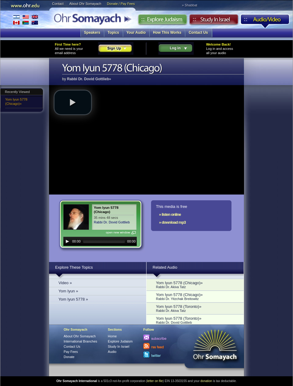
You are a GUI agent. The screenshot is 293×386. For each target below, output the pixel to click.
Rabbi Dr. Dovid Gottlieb (112, 222)
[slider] (104, 241)
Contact (58, 3)
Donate (69, 357)
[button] (73, 102)
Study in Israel (213, 21)
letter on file (155, 381)
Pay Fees (71, 351)
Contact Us (198, 32)
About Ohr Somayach (85, 3)
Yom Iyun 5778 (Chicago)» (16, 101)
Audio (265, 21)
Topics (113, 32)
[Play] (67, 241)
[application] (100, 241)
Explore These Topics (74, 267)
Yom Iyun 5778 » (73, 299)
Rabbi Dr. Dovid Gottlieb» (89, 79)
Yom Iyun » (68, 291)
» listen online (170, 214)
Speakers (92, 32)
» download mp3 (172, 222)
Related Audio (165, 267)
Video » (65, 283)
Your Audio (136, 32)
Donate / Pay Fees (121, 3)
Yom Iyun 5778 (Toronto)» (197, 308)
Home (112, 336)
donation (206, 381)
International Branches (25, 19)
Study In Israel (118, 346)
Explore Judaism (162, 21)
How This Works (167, 32)
